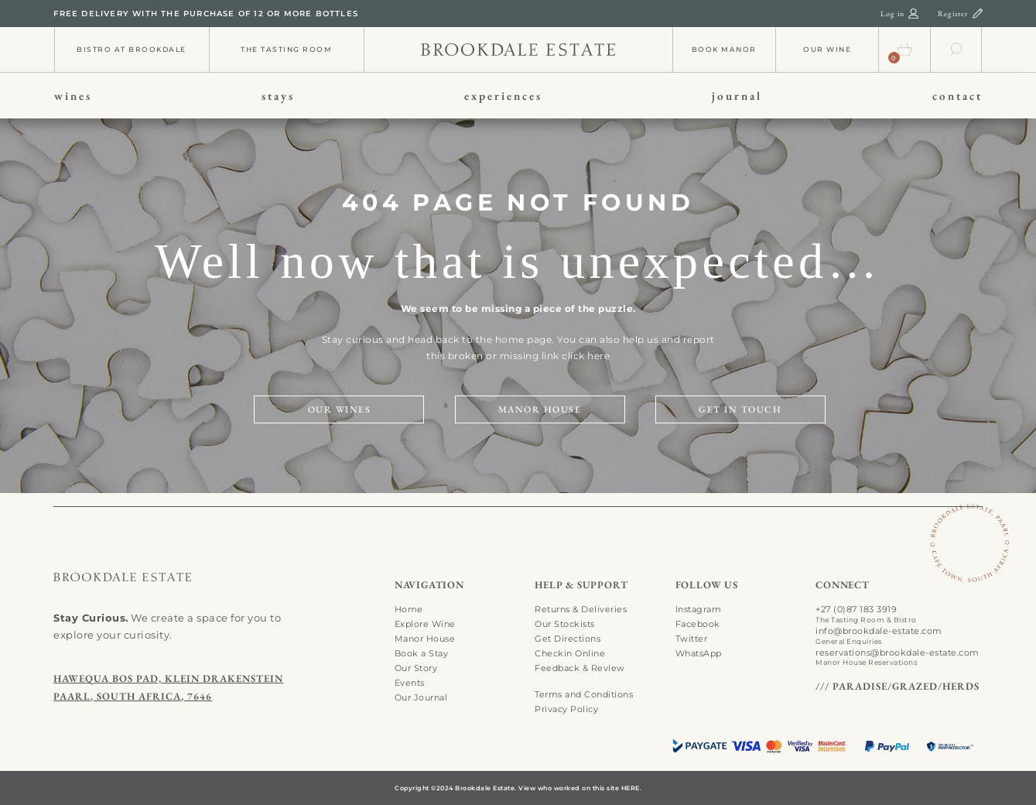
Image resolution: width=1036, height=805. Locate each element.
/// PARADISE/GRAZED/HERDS (897, 686)
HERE (630, 788)
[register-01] (978, 13)
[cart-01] (904, 46)
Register (953, 14)
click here (586, 355)
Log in (892, 14)
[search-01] (956, 46)
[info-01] (518, 47)
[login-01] (913, 13)
